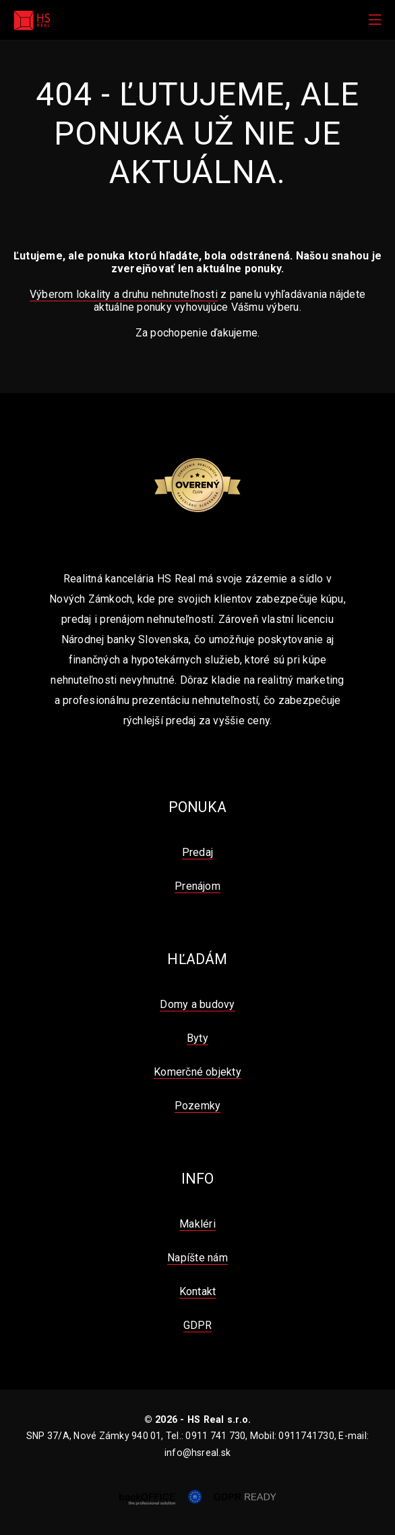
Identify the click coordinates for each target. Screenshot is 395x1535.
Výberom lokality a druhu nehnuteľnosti (124, 294)
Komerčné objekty (197, 1071)
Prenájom (197, 886)
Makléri (197, 1223)
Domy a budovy (197, 1004)
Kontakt (197, 1291)
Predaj (197, 852)
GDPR (197, 1325)
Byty (197, 1038)
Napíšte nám (197, 1257)
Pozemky (198, 1105)
